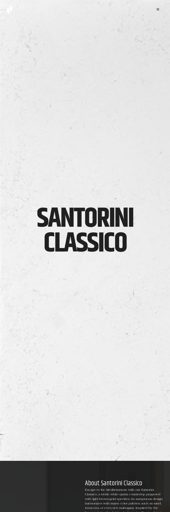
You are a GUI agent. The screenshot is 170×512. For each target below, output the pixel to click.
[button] (158, 9)
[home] (9, 9)
